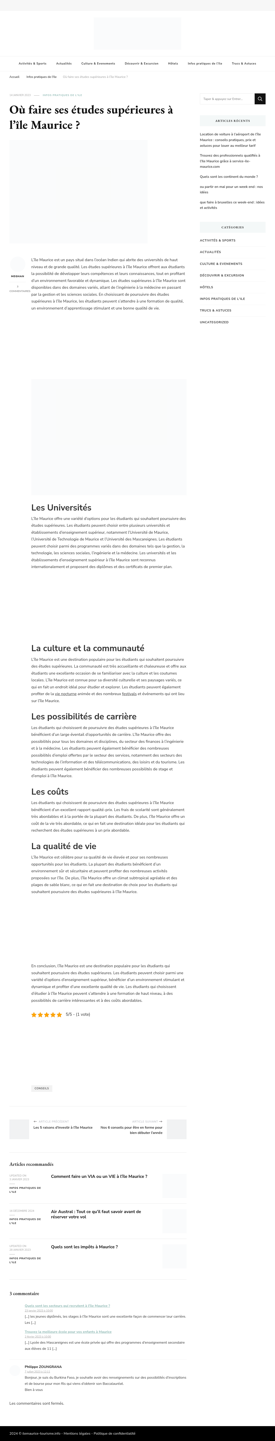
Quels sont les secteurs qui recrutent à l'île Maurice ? (67, 1305)
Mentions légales (77, 1433)
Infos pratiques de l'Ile (62, 95)
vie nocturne (66, 693)
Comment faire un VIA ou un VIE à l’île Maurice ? (100, 1176)
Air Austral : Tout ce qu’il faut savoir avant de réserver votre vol (97, 1214)
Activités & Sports (33, 64)
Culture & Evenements (98, 64)
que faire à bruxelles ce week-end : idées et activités (232, 205)
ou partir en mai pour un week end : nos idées (231, 189)
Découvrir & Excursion (142, 64)
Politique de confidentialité (115, 1433)
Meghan (17, 267)
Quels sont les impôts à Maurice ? (85, 1247)
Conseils (42, 1088)
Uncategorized (214, 322)
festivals (129, 693)
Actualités (64, 64)
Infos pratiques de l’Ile (205, 64)
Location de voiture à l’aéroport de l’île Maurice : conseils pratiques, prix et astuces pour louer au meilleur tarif (230, 140)
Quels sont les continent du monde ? (229, 176)
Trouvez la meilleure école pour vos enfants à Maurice (68, 1331)
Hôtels (173, 64)
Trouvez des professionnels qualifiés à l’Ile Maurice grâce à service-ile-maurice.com (230, 161)
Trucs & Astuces (244, 64)
